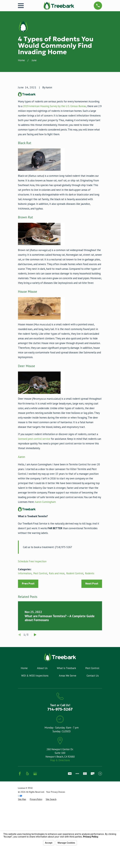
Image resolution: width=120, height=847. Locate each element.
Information (25, 625)
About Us (42, 720)
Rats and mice (57, 625)
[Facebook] (20, 825)
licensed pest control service (34, 491)
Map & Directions (60, 812)
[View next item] (35, 686)
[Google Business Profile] (35, 825)
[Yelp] (27, 825)
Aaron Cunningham (45, 554)
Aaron (21, 509)
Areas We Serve (67, 727)
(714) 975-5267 (63, 599)
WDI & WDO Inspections (34, 727)
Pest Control (40, 625)
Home (24, 720)
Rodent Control (74, 625)
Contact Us (93, 727)
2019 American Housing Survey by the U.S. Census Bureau (54, 158)
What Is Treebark (66, 720)
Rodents (89, 625)
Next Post (91, 635)
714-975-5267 (60, 761)
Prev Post (28, 635)
